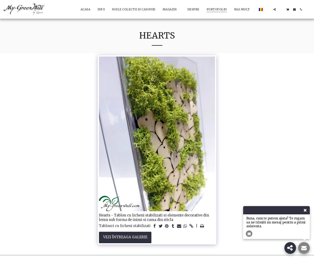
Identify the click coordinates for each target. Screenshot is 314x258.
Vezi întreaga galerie (125, 237)
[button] (268, 9)
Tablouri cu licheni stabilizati (125, 226)
